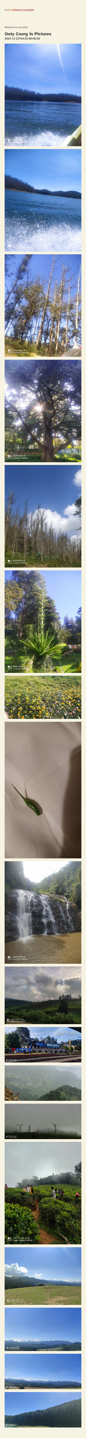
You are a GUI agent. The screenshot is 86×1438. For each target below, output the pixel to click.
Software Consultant (23, 9)
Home (8, 9)
